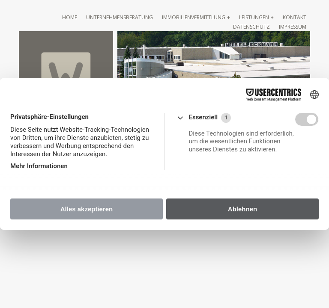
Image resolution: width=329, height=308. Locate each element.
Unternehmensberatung (119, 17)
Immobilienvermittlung (193, 17)
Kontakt (294, 17)
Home (69, 17)
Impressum (292, 26)
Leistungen (254, 17)
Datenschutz (251, 26)
